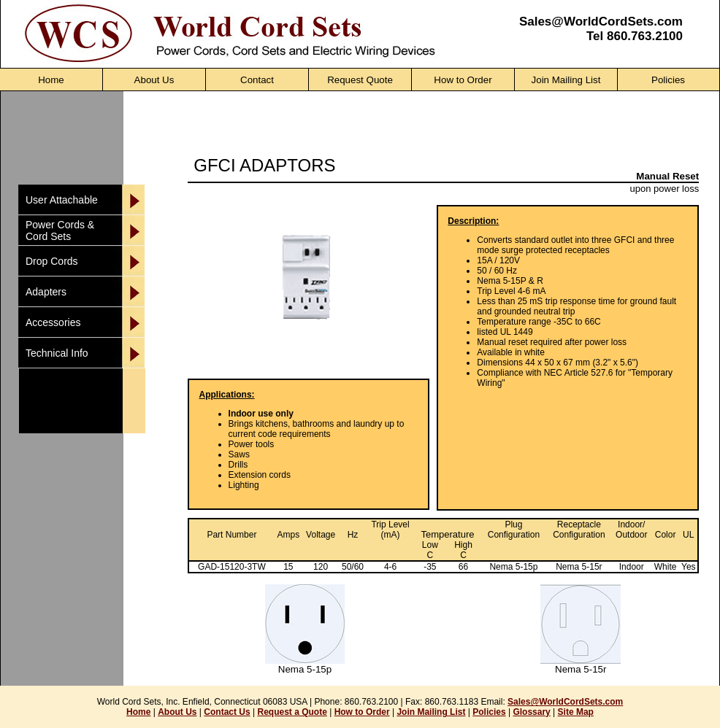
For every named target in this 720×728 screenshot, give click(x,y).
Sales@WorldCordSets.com (601, 21)
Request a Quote (291, 712)
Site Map (576, 712)
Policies (488, 712)
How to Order (362, 712)
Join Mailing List (431, 712)
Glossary (531, 712)
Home (138, 712)
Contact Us (227, 712)
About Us (177, 712)
